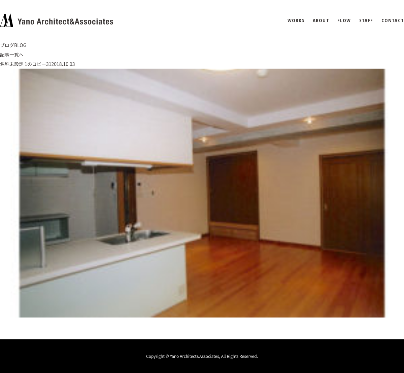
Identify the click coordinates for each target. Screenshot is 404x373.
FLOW (344, 20)
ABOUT (321, 20)
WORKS (296, 20)
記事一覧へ (12, 54)
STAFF (366, 20)
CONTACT (392, 20)
